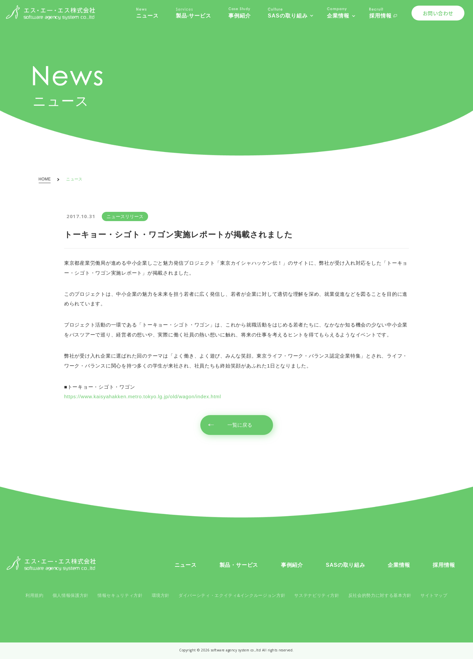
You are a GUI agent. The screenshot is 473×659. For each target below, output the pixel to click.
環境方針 (161, 595)
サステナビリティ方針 (316, 595)
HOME (45, 179)
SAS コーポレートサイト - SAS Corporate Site (51, 563)
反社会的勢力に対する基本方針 (380, 595)
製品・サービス (238, 565)
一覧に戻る (239, 425)
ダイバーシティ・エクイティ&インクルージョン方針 (231, 595)
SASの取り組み (345, 565)
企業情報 (399, 565)
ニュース (186, 565)
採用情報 (444, 565)
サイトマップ (434, 595)
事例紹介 (292, 565)
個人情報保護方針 (71, 595)
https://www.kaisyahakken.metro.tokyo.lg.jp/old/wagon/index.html (142, 396)
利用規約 (34, 595)
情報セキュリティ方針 (120, 595)
